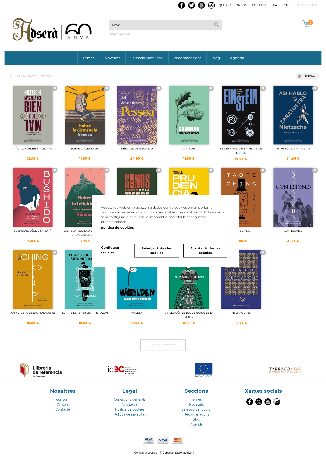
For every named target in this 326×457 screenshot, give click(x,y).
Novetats (112, 58)
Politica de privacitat (130, 414)
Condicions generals (129, 399)
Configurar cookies (146, 452)
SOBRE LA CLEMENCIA (85, 148)
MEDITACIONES (241, 312)
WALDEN (137, 312)
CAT (276, 5)
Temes (88, 58)
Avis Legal (130, 404)
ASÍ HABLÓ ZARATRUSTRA (293, 148)
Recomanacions (187, 58)
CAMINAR (189, 148)
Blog (215, 58)
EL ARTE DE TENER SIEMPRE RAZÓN (85, 312)
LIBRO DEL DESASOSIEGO (137, 148)
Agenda (237, 58)
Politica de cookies (129, 409)
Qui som (225, 5)
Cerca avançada (120, 34)
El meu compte (306, 5)
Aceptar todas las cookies (205, 250)
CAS (286, 5)
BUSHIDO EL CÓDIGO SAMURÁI (33, 230)
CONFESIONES (293, 230)
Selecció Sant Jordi (146, 58)
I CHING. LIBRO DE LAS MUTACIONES (32, 312)
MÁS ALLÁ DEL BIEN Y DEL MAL (32, 148)
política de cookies (117, 228)
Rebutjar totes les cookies (156, 250)
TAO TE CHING (241, 230)
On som (241, 5)
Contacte (260, 5)
